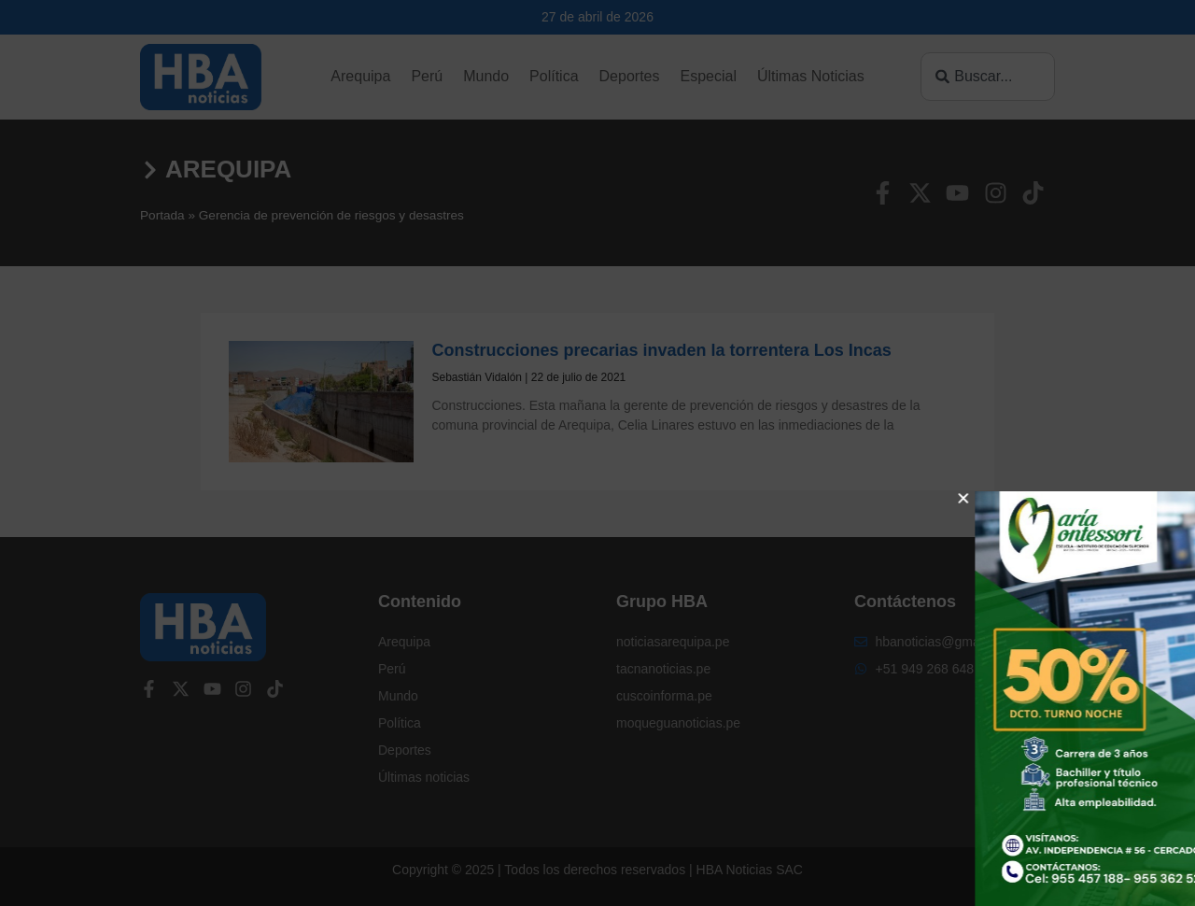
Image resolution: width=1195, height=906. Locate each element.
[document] (597, 453)
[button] (1136, 498)
